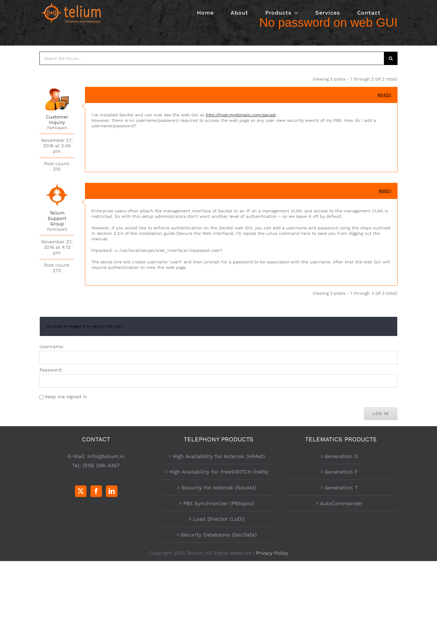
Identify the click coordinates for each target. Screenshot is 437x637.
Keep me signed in (66, 396)
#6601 (385, 190)
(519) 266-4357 (101, 465)
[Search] (391, 58)
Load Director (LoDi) (219, 519)
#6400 (384, 94)
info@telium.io (105, 456)
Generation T (341, 488)
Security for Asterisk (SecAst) (218, 488)
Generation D (341, 456)
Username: (51, 346)
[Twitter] (80, 491)
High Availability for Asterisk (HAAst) (219, 456)
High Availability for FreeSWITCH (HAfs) (218, 472)
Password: (51, 370)
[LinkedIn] (111, 491)
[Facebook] (96, 491)
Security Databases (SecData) (219, 535)
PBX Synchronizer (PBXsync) (218, 503)
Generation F (341, 472)
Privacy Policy (272, 553)
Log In (381, 413)
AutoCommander (341, 503)
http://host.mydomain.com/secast (241, 114)
